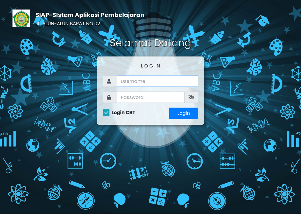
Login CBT (123, 112)
